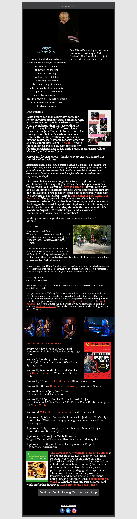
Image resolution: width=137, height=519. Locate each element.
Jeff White (40, 404)
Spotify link (78, 301)
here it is (67, 142)
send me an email (45, 306)
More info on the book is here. (78, 484)
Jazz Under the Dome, (39, 373)
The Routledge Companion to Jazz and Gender (79, 452)
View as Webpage (68, 506)
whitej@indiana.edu (37, 288)
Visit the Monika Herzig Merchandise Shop (68, 492)
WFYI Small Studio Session (57, 412)
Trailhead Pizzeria (60, 381)
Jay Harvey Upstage (37, 176)
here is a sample (73, 186)
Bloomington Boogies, (64, 386)
